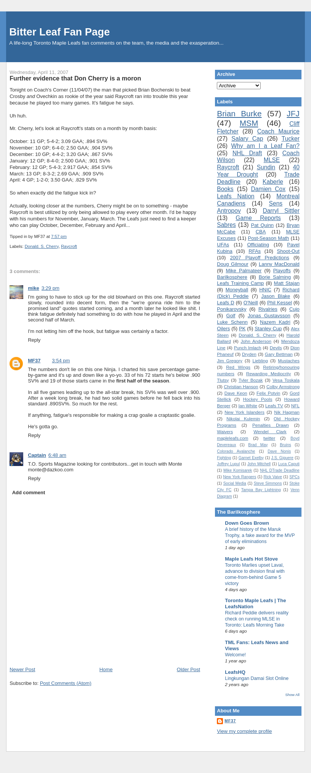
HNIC (265, 289)
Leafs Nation (235, 196)
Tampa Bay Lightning (261, 490)
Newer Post (22, 669)
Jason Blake (275, 296)
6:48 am (57, 455)
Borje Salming (275, 277)
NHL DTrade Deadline (280, 470)
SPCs (294, 477)
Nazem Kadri (275, 322)
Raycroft (69, 246)
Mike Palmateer (243, 270)
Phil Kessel (279, 302)
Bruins (285, 445)
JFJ (293, 113)
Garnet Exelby (251, 458)
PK (242, 328)
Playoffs (282, 270)
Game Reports (258, 218)
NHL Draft (247, 153)
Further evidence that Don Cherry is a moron (75, 78)
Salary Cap (247, 138)
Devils (276, 347)
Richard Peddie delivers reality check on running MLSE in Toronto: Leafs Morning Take (257, 619)
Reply (34, 340)
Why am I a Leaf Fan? (265, 146)
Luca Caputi (289, 464)
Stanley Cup (268, 328)
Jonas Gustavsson (269, 315)
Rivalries (267, 309)
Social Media (234, 483)
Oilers (223, 328)
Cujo (294, 309)
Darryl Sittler (281, 210)
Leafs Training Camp (240, 283)
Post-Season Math (268, 238)
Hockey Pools (258, 399)
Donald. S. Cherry (42, 246)
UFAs (223, 244)
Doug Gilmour (232, 264)
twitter (269, 438)
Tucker (291, 138)
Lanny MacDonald (279, 264)
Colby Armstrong (283, 386)
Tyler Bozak (251, 380)
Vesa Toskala (286, 380)
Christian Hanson (241, 386)
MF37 (34, 360)
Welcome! (235, 654)
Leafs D (225, 302)
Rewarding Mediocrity (268, 373)
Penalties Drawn (270, 425)
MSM (249, 123)
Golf (231, 315)
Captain (37, 455)
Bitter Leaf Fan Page (59, 32)
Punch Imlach (247, 347)
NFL (295, 405)
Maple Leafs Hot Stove (251, 559)
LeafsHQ (235, 672)
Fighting (224, 458)
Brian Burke (239, 113)
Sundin (266, 167)
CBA (261, 232)
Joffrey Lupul (228, 464)
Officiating (258, 244)
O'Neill (251, 302)
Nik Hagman (287, 412)
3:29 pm (50, 288)
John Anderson (256, 341)
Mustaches (289, 360)
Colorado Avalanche (236, 451)
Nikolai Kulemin (243, 418)
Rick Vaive (272, 477)
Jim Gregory (229, 360)
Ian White (247, 405)
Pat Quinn (262, 225)
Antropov (228, 210)
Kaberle (273, 181)
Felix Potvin (268, 393)
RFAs (254, 251)
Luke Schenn (232, 322)
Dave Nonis (279, 451)
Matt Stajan (287, 283)
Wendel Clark (270, 431)
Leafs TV (274, 405)
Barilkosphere (232, 277)
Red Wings (238, 367)
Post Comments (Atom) (65, 683)
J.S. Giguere (282, 458)
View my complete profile (244, 731)
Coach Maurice (278, 131)
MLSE (272, 160)
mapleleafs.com (232, 438)
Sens (276, 203)
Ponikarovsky (231, 309)
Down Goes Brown (247, 523)
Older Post (188, 669)
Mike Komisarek (237, 470)
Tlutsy (223, 380)
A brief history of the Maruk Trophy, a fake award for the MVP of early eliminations (260, 535)
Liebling (260, 360)
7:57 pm (59, 236)
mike (33, 288)
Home (106, 669)
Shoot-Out (288, 251)
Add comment (28, 492)
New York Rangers (239, 477)
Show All (292, 695)
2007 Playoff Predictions (259, 257)
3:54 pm (61, 360)
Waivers (225, 431)
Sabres (226, 225)
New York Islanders (244, 412)
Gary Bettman (279, 354)
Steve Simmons (268, 483)
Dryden (249, 354)
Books (225, 189)
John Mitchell (259, 464)
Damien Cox (268, 189)
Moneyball (237, 289)
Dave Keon (235, 393)
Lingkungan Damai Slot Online (257, 678)
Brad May (258, 445)
